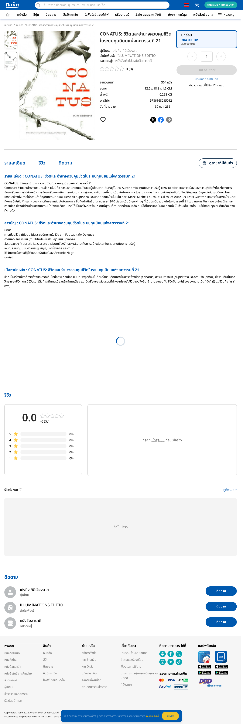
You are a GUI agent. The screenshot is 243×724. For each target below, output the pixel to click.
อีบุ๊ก (36, 14)
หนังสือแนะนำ (12, 667)
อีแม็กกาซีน (70, 14)
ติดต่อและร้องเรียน (132, 660)
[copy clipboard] (169, 120)
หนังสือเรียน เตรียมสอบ (209, 14)
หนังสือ (22, 14)
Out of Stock (207, 70)
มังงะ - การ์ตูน (177, 14)
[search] (38, 5)
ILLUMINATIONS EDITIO (137, 55)
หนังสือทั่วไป (123, 60)
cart (197, 5)
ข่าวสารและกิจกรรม (16, 694)
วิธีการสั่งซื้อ (89, 653)
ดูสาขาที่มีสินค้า (218, 163)
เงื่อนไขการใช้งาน (131, 666)
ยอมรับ (170, 716)
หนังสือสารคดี (142, 60)
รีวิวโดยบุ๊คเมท (13, 701)
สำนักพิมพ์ (10, 680)
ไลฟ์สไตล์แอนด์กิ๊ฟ (96, 14)
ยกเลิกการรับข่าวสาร (94, 687)
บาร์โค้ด (105, 100)
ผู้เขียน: (105, 50)
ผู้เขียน (8, 687)
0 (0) (129, 69)
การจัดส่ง (88, 666)
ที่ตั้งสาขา (126, 684)
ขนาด (103, 88)
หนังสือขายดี (12, 653)
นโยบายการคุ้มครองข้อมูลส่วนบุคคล (139, 675)
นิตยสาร (51, 14)
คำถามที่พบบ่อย (91, 680)
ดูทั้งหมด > (230, 490)
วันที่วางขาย (108, 106)
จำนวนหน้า (107, 82)
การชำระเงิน (89, 660)
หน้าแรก (8, 25)
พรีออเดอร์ (122, 14)
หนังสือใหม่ (11, 660)
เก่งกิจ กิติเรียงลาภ (126, 50)
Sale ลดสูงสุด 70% (148, 14)
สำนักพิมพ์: (107, 55)
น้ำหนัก (104, 94)
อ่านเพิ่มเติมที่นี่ (152, 716)
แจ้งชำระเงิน (89, 673)
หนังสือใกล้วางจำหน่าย (18, 673)
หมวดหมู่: (106, 60)
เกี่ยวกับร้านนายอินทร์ (134, 653)
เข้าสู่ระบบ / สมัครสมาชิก (220, 5)
